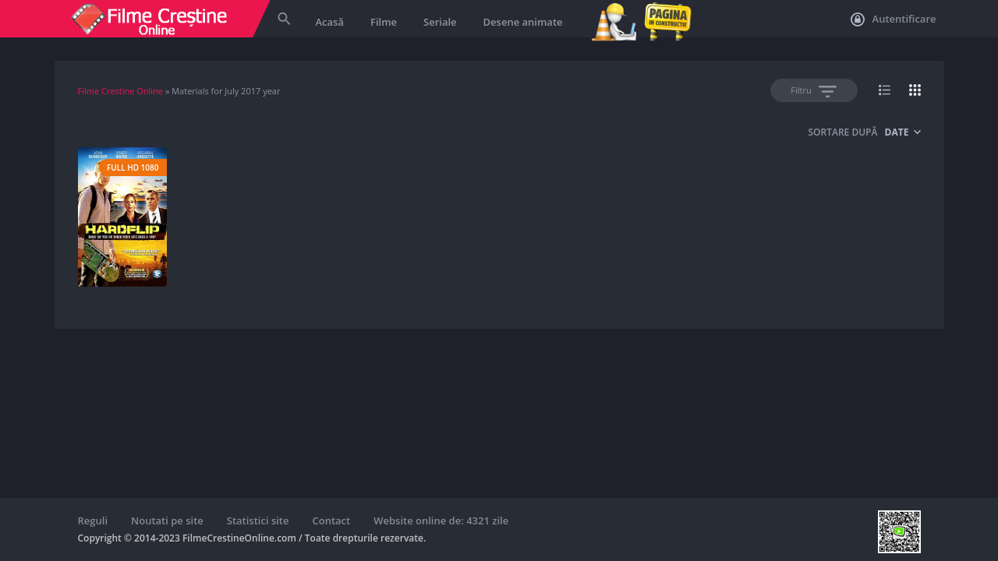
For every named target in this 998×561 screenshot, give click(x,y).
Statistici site (258, 520)
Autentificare (893, 19)
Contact (332, 520)
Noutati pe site (167, 520)
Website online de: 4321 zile (440, 520)
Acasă (330, 22)
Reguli (93, 520)
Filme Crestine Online (121, 91)
